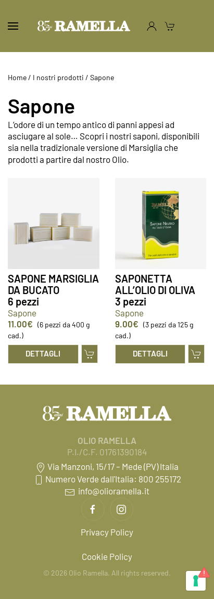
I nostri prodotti (58, 77)
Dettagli (43, 353)
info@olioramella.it (107, 491)
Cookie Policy (107, 556)
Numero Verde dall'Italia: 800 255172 (107, 479)
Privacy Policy (107, 532)
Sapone (22, 313)
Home (17, 77)
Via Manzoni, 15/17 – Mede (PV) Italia (107, 466)
